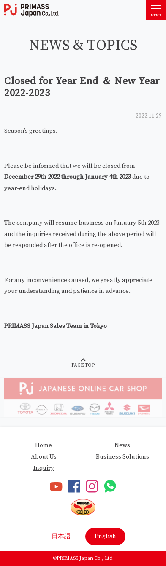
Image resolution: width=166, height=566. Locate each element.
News (122, 445)
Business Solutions (122, 457)
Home (43, 445)
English (105, 536)
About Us (44, 457)
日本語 (61, 536)
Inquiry (43, 468)
